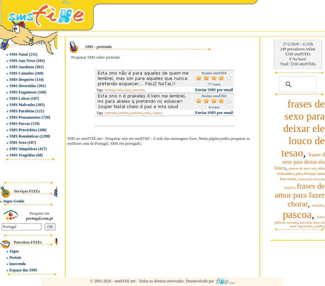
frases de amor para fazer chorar (300, 195)
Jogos (14, 251)
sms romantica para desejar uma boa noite (301, 173)
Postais (15, 257)
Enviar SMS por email (214, 89)
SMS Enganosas (22, 92)
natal (128, 90)
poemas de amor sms (302, 168)
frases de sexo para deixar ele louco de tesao (303, 128)
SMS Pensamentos (24, 117)
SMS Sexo (17, 142)
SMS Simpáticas (23, 148)
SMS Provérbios (23, 130)
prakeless (136, 113)
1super (156, 113)
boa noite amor (310, 222)
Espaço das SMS (23, 270)
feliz (120, 90)
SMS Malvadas (22, 104)
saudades (318, 205)
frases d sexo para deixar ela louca (300, 161)
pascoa (297, 214)
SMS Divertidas (22, 86)
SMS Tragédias (22, 155)
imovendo (17, 263)
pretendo (138, 90)
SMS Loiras (19, 98)
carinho (319, 226)
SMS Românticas (23, 136)
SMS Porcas (19, 123)
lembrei (110, 90)
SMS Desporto (21, 79)
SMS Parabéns (21, 111)
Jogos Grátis (13, 201)
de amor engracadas (307, 224)
